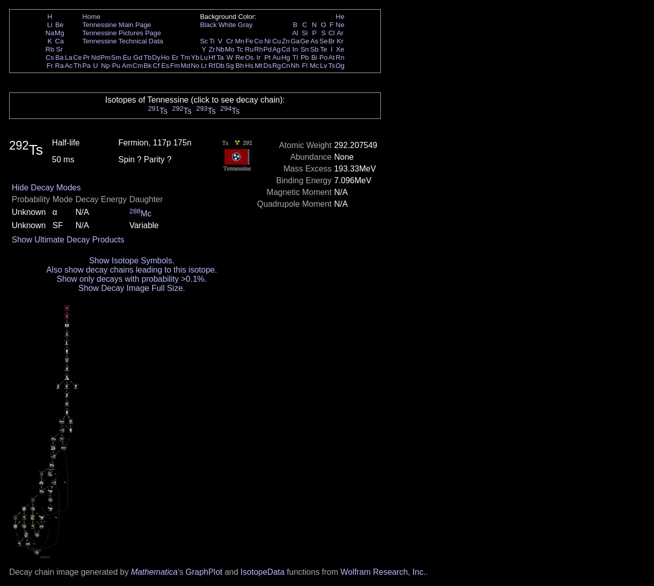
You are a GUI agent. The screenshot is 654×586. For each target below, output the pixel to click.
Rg (276, 65)
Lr (204, 65)
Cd (285, 49)
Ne (340, 25)
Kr (339, 41)
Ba (59, 57)
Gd (137, 57)
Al (295, 33)
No (195, 65)
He (340, 16)
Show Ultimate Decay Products (68, 239)
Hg (285, 57)
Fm (175, 65)
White (227, 25)
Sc (204, 41)
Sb (314, 49)
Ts (331, 65)
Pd (267, 49)
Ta (220, 57)
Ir (258, 57)
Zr (212, 49)
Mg (59, 33)
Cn (285, 65)
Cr (229, 41)
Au (276, 57)
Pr (86, 57)
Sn (305, 49)
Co (258, 41)
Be (59, 25)
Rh (258, 49)
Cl (331, 33)
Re (239, 57)
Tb (147, 57)
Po (324, 57)
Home (91, 16)
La (68, 57)
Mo (230, 49)
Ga (295, 41)
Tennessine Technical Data (122, 41)
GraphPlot (203, 572)
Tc (239, 49)
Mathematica (154, 572)
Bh (239, 65)
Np (105, 65)
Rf (211, 65)
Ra (59, 65)
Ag (276, 49)
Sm (116, 57)
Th (78, 65)
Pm (106, 57)
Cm (138, 65)
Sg (230, 65)
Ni (267, 41)
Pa (86, 65)
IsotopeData (262, 572)
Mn (240, 41)
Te (323, 49)
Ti (212, 41)
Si (305, 33)
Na (49, 33)
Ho (165, 57)
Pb (305, 57)
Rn (340, 57)
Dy (156, 57)
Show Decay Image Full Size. (132, 288)
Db (220, 65)
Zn (286, 41)
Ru (249, 49)
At (331, 57)
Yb (195, 57)
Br (331, 41)
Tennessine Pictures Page (121, 33)
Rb (49, 49)
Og (340, 65)
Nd (95, 57)
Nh (295, 65)
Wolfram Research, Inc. (383, 572)
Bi (314, 57)
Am (127, 65)
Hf (211, 57)
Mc (314, 65)
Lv (323, 65)
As (314, 41)
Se (324, 41)
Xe (340, 49)
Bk (147, 65)
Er (175, 57)
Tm (185, 57)
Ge (304, 41)
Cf (156, 65)
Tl (295, 57)
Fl (304, 65)
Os (249, 57)
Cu (276, 41)
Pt (267, 57)
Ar (339, 33)
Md (185, 65)
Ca (59, 41)
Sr (59, 49)
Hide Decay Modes (46, 187)
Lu (204, 57)
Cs (49, 57)
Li (49, 25)
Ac (69, 65)
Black (208, 25)
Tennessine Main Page (116, 25)
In (295, 49)
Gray (245, 25)
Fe (249, 41)
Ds (267, 65)
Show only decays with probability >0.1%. (132, 279)
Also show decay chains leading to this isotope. (131, 269)
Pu (116, 65)
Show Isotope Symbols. (131, 260)
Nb (220, 49)
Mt (258, 65)
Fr (49, 65)
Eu (127, 57)
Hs (249, 65)
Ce (77, 57)
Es (165, 65)
